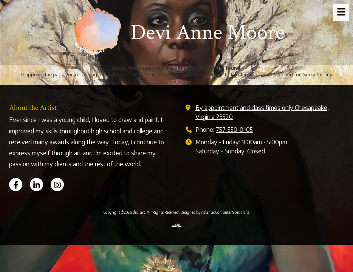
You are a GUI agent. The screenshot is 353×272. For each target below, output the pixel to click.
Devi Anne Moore (208, 32)
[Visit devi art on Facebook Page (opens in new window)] (15, 184)
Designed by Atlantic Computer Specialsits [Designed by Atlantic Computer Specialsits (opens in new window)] (214, 212)
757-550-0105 (234, 129)
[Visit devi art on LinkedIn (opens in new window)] (36, 184)
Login (176, 224)
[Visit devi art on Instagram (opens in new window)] (57, 184)
